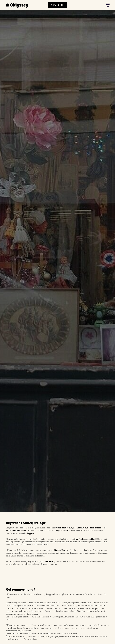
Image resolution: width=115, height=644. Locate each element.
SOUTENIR (57, 5)
